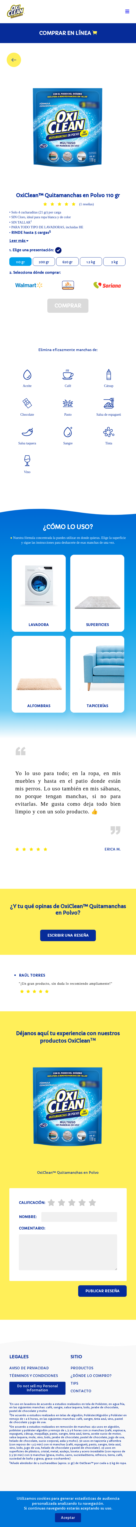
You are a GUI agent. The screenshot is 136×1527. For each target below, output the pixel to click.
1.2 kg (91, 262)
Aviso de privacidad (29, 1368)
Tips (74, 1383)
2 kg (114, 262)
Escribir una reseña (68, 935)
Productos (82, 1368)
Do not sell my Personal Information (37, 1388)
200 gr (44, 262)
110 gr (20, 262)
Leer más (18, 241)
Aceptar (68, 1518)
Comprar (67, 305)
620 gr (67, 262)
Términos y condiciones (33, 1376)
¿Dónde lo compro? (91, 1376)
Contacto (81, 1391)
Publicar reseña (102, 1291)
